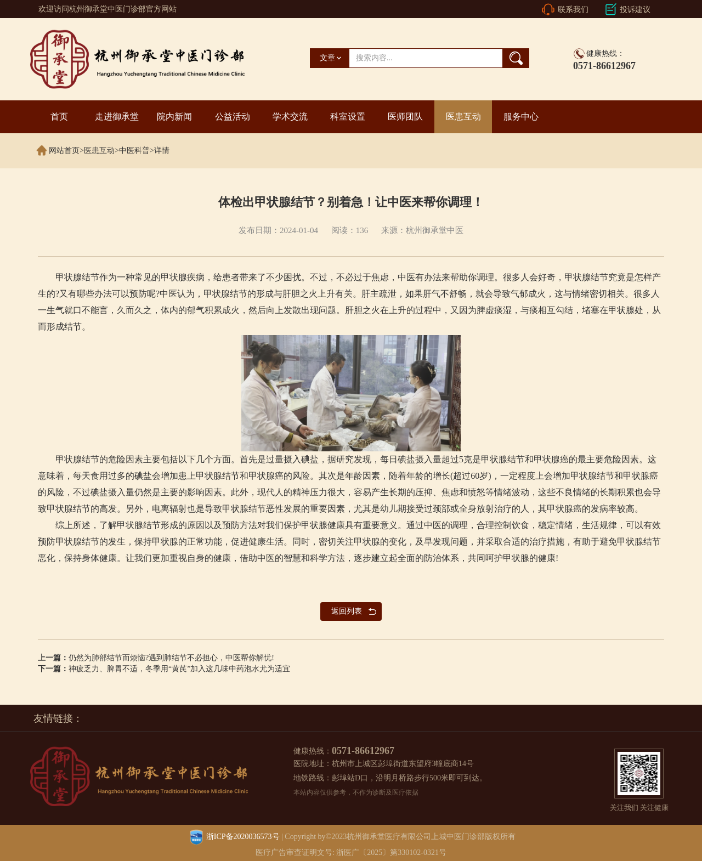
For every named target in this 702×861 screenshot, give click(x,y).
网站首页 (64, 150)
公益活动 (232, 116)
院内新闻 (174, 116)
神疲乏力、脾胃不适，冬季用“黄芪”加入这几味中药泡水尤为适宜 (179, 669)
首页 (59, 116)
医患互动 (463, 116)
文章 (327, 58)
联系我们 (573, 9)
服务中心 (521, 116)
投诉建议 (635, 9)
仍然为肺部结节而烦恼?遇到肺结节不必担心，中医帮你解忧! (171, 658)
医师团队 (405, 116)
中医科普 (134, 150)
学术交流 (290, 116)
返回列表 (346, 611)
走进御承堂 (117, 116)
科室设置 (347, 116)
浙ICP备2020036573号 (243, 836)
